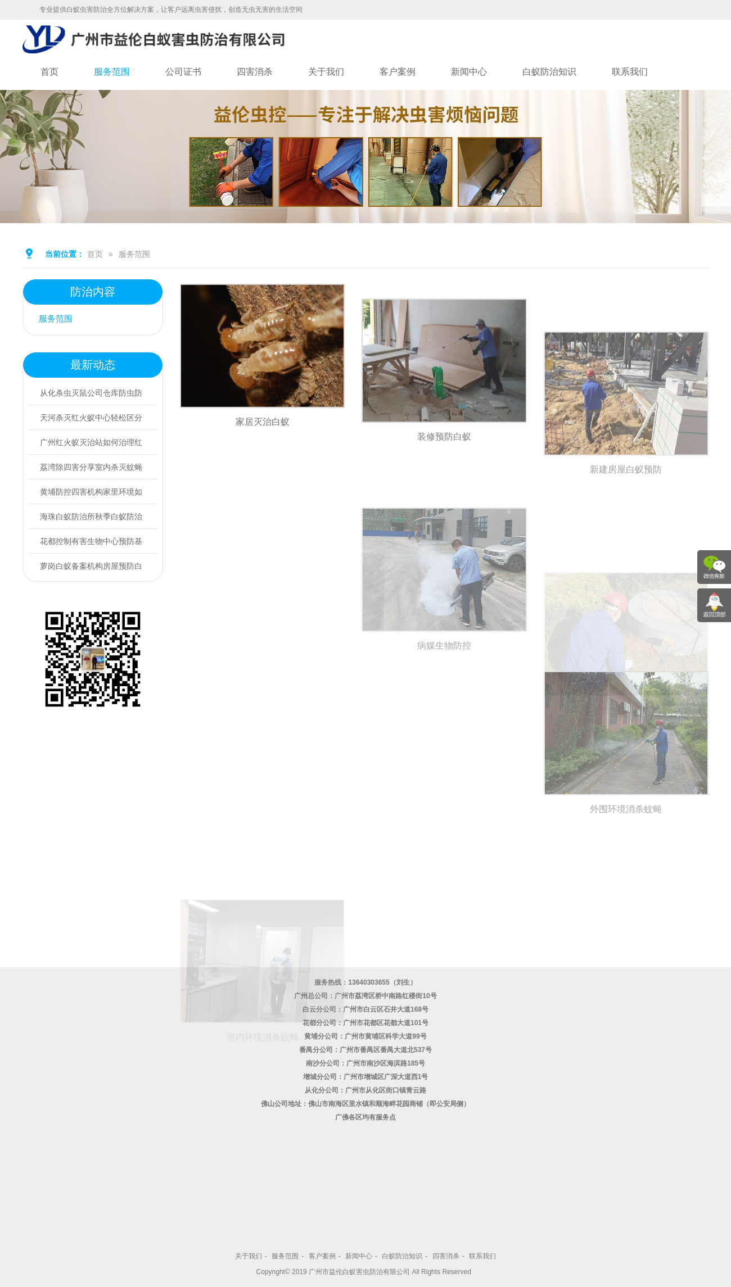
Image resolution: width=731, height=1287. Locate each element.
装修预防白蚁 (444, 486)
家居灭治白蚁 (263, 445)
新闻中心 (469, 71)
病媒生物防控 (444, 725)
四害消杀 (255, 71)
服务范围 (112, 71)
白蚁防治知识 (549, 71)
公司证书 (183, 71)
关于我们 (326, 71)
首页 (49, 71)
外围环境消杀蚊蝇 (626, 889)
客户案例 (398, 71)
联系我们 (630, 71)
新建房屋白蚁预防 (626, 551)
